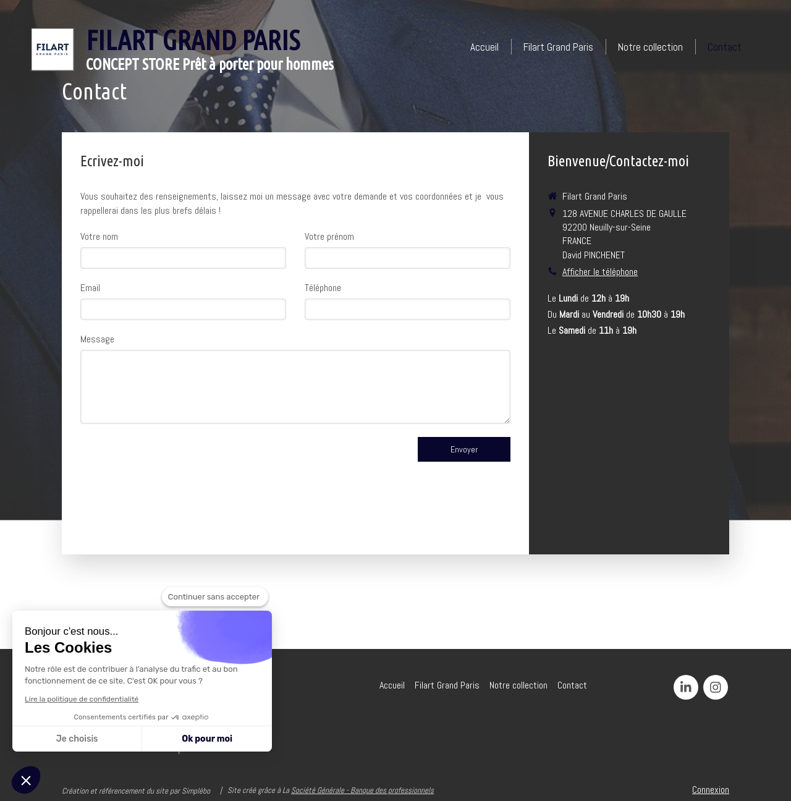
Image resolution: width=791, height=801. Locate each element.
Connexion (710, 789)
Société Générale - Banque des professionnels (362, 790)
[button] (26, 780)
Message (97, 339)
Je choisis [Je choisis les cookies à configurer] (77, 739)
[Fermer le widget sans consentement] (215, 597)
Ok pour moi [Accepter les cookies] (207, 739)
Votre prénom (329, 236)
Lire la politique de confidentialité (81, 699)
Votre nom (99, 236)
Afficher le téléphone (600, 271)
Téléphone (323, 287)
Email (90, 287)
